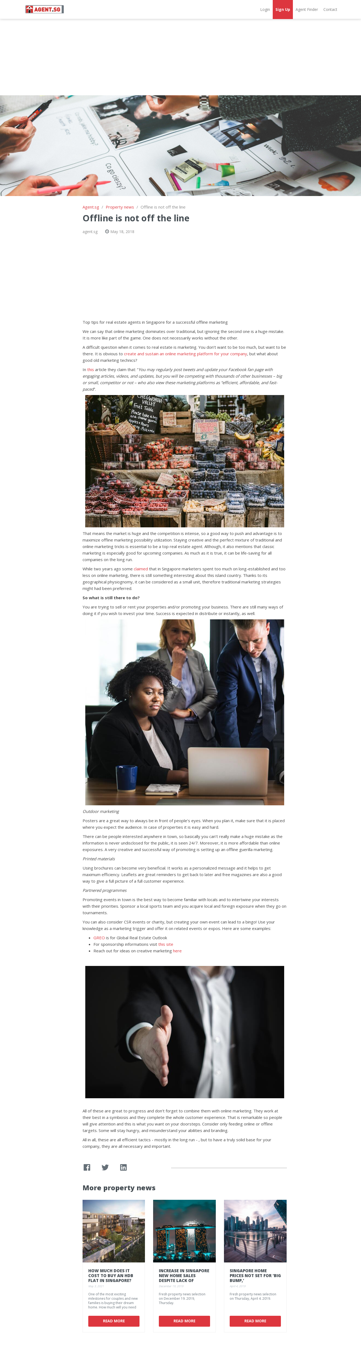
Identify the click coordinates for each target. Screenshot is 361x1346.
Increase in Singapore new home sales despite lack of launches (184, 1278)
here (177, 950)
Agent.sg (91, 207)
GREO (99, 937)
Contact (330, 9)
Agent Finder (307, 9)
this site (165, 944)
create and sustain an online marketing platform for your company (185, 353)
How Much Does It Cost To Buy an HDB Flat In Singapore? (110, 1275)
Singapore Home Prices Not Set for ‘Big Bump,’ (255, 1275)
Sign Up (282, 9)
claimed (141, 568)
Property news (120, 207)
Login (265, 9)
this (90, 369)
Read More (114, 1320)
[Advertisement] (180, 57)
